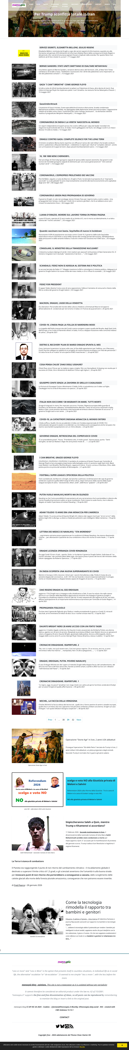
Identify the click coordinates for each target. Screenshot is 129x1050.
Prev (50, 719)
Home (31, 4)
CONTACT (64, 1017)
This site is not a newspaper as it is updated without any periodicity (64, 984)
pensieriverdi (87, 4)
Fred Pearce (19, 885)
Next (79, 719)
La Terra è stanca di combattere (28, 861)
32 (73, 719)
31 (68, 719)
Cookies (46, 1007)
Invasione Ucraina (55, 5)
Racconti (74, 4)
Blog (38, 4)
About (45, 4)
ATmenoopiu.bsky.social (88, 1007)
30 (63, 719)
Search (107, 4)
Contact (98, 4)
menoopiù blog (28, 1007)
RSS (114, 4)
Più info (82, 1047)
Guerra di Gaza (65, 5)
